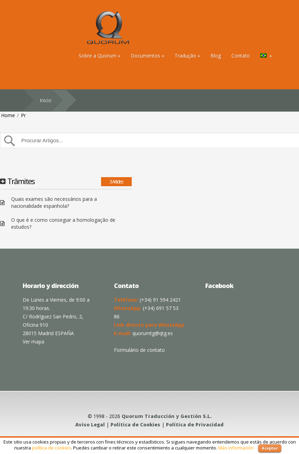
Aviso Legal (90, 424)
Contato (240, 55)
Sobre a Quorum (99, 55)
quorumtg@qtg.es (152, 333)
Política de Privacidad (195, 424)
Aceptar (270, 448)
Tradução (187, 55)
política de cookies (51, 448)
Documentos (147, 55)
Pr (23, 115)
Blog (215, 55)
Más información (236, 448)
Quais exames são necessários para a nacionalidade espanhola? (54, 202)
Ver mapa (33, 341)
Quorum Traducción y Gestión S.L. (167, 416)
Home (8, 115)
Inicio (46, 100)
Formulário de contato (139, 350)
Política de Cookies (135, 424)
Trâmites (20, 181)
